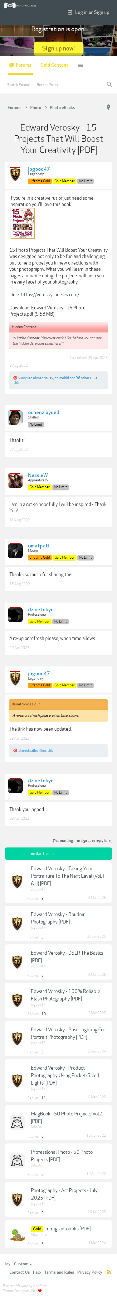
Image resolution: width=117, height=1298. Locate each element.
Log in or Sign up (88, 13)
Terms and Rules (59, 1272)
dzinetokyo (41, 610)
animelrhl (62, 378)
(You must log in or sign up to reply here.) (82, 841)
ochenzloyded (43, 412)
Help (37, 1272)
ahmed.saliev (43, 378)
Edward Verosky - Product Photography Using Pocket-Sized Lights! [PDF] (65, 1075)
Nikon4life (39, 1235)
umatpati (38, 546)
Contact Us (19, 1272)
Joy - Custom (18, 1264)
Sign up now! (58, 48)
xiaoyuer (25, 378)
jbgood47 (39, 169)
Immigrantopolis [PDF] (67, 1229)
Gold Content (54, 65)
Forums (23, 65)
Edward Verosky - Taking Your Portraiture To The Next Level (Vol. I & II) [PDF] (67, 876)
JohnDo (36, 1127)
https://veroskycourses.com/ (50, 295)
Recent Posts (47, 85)
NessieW (38, 475)
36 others (83, 378)
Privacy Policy (89, 1272)
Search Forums (19, 85)
